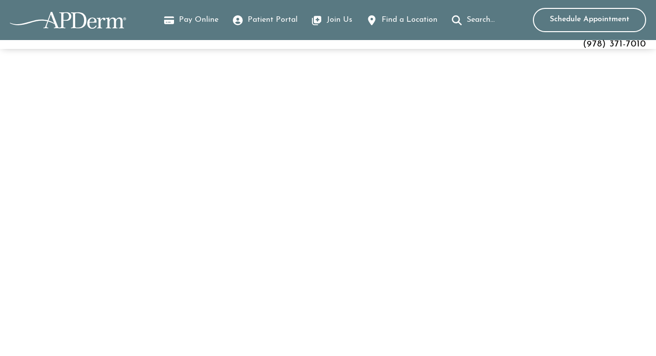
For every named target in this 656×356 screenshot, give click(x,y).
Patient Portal (273, 20)
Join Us (339, 20)
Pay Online (191, 21)
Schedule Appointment (589, 19)
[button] (473, 20)
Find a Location (409, 20)
